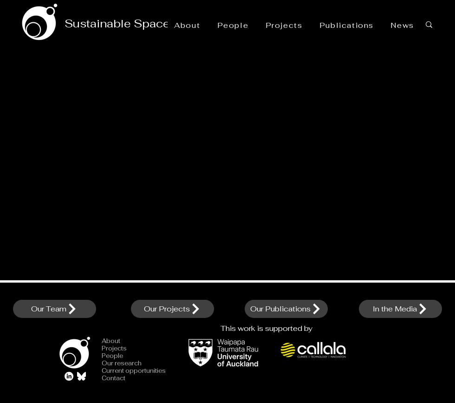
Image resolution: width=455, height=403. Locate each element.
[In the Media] (400, 309)
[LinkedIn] (69, 376)
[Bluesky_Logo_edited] (81, 376)
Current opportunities (125, 371)
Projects (114, 348)
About (111, 341)
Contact (113, 378)
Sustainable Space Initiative (142, 23)
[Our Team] (54, 309)
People (112, 356)
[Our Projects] (172, 309)
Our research (122, 363)
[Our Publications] (286, 309)
